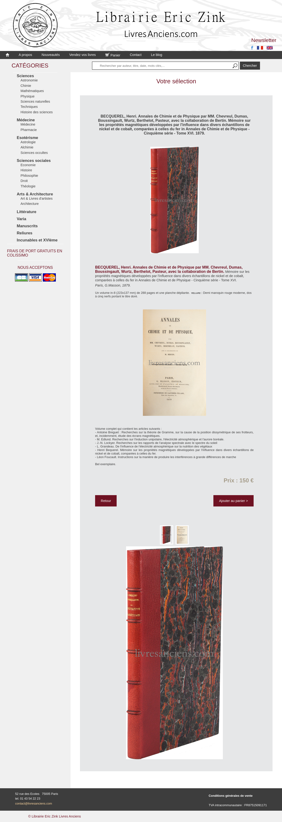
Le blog (156, 55)
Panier (112, 55)
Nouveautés (51, 55)
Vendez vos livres (82, 55)
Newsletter (263, 40)
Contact (136, 55)
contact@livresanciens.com (33, 803)
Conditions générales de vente (231, 795)
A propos (25, 55)
